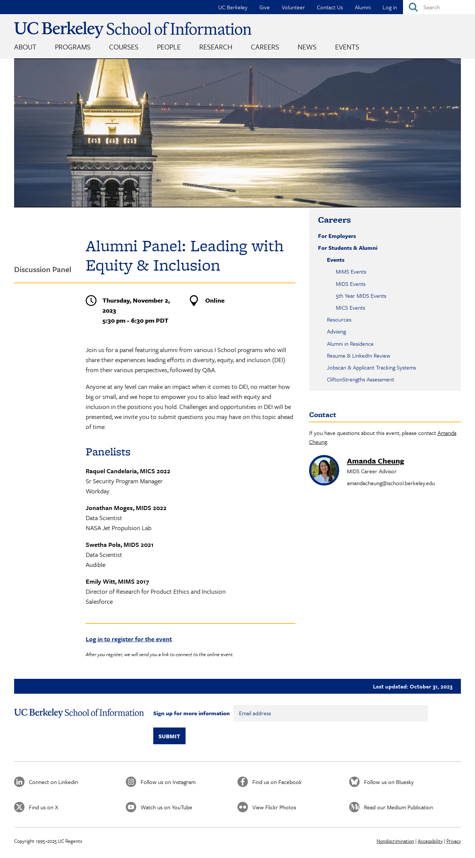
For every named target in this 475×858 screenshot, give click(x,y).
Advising (336, 331)
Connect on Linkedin (53, 782)
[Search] (439, 7)
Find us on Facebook (277, 782)
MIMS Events (351, 271)
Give (264, 7)
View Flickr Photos (274, 807)
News (307, 47)
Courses (123, 47)
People (169, 47)
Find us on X (43, 807)
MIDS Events (351, 284)
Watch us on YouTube (166, 807)
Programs (73, 47)
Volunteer (293, 7)
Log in (390, 7)
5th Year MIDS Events (361, 295)
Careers (265, 47)
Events (347, 47)
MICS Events (350, 307)
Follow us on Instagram (168, 782)
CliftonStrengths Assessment (360, 379)
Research (215, 47)
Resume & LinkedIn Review (358, 355)
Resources (339, 319)
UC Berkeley (233, 7)
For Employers (337, 236)
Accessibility (430, 841)
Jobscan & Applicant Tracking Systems (371, 367)
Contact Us (330, 7)
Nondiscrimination (395, 841)
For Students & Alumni (347, 247)
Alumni (363, 7)
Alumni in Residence (350, 343)
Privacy (453, 841)
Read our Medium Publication (398, 807)
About (25, 47)
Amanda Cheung (375, 460)
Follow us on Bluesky (389, 782)
